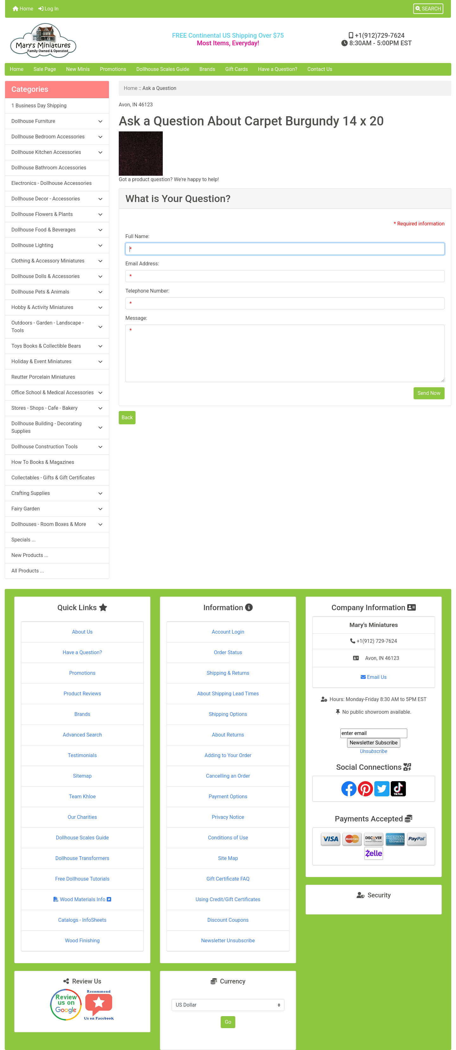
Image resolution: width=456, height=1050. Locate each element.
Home (23, 9)
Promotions (113, 69)
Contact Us (319, 69)
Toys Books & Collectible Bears (57, 346)
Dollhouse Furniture (57, 121)
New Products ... (29, 555)
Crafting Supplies (57, 493)
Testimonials (82, 755)
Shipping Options (228, 714)
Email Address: (142, 264)
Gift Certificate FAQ (228, 879)
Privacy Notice (228, 817)
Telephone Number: (147, 291)
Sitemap (82, 776)
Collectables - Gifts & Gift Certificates (53, 478)
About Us (82, 632)
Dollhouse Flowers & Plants (57, 214)
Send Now (429, 393)
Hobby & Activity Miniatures (57, 307)
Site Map (228, 858)
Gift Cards (236, 69)
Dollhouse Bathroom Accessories (48, 168)
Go (228, 1022)
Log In (48, 9)
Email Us (374, 677)
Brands (207, 69)
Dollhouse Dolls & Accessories (57, 276)
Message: (136, 318)
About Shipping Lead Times (228, 694)
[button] (428, 9)
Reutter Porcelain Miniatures (43, 377)
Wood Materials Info (82, 899)
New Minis (78, 69)
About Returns (228, 735)
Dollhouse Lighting (57, 245)
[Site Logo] (79, 40)
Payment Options (228, 797)
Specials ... (23, 540)
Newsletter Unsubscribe (228, 941)
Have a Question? (277, 69)
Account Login (228, 632)
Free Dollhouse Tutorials (82, 879)
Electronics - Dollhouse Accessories (51, 183)
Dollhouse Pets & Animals (57, 292)
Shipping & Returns (228, 673)
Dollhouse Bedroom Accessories (57, 137)
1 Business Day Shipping (38, 106)
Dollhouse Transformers (82, 858)
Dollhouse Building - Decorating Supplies (57, 427)
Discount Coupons (228, 920)
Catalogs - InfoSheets (82, 920)
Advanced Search (82, 735)
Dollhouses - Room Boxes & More (57, 524)
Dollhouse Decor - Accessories (57, 199)
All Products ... (27, 571)
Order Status (228, 652)
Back (127, 417)
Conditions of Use (228, 838)
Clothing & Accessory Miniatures (57, 261)
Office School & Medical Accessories (57, 392)
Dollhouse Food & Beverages (57, 230)
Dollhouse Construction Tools (57, 447)
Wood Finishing (82, 941)
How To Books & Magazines (42, 462)
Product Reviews (82, 694)
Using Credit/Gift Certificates (228, 899)
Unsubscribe (373, 751)
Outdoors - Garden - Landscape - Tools (57, 326)
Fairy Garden (57, 509)
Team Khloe (82, 797)
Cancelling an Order (228, 776)
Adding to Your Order (228, 755)
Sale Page (45, 69)
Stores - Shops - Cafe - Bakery (57, 408)
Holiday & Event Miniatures (57, 361)
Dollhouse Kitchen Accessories (57, 152)
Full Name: (137, 236)
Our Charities (82, 817)
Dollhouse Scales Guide (162, 69)
